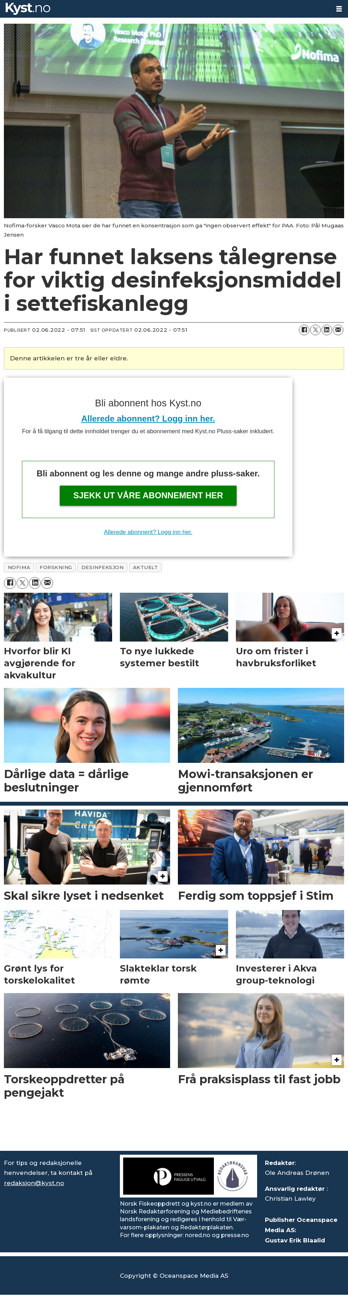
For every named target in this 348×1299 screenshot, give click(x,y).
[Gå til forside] (28, 9)
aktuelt (145, 567)
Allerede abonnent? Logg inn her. (148, 418)
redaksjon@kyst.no (34, 1183)
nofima (19, 567)
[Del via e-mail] (338, 330)
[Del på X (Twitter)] (315, 330)
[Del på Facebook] (304, 330)
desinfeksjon (102, 567)
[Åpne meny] (339, 9)
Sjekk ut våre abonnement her (148, 495)
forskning (56, 567)
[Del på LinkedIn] (326, 330)
